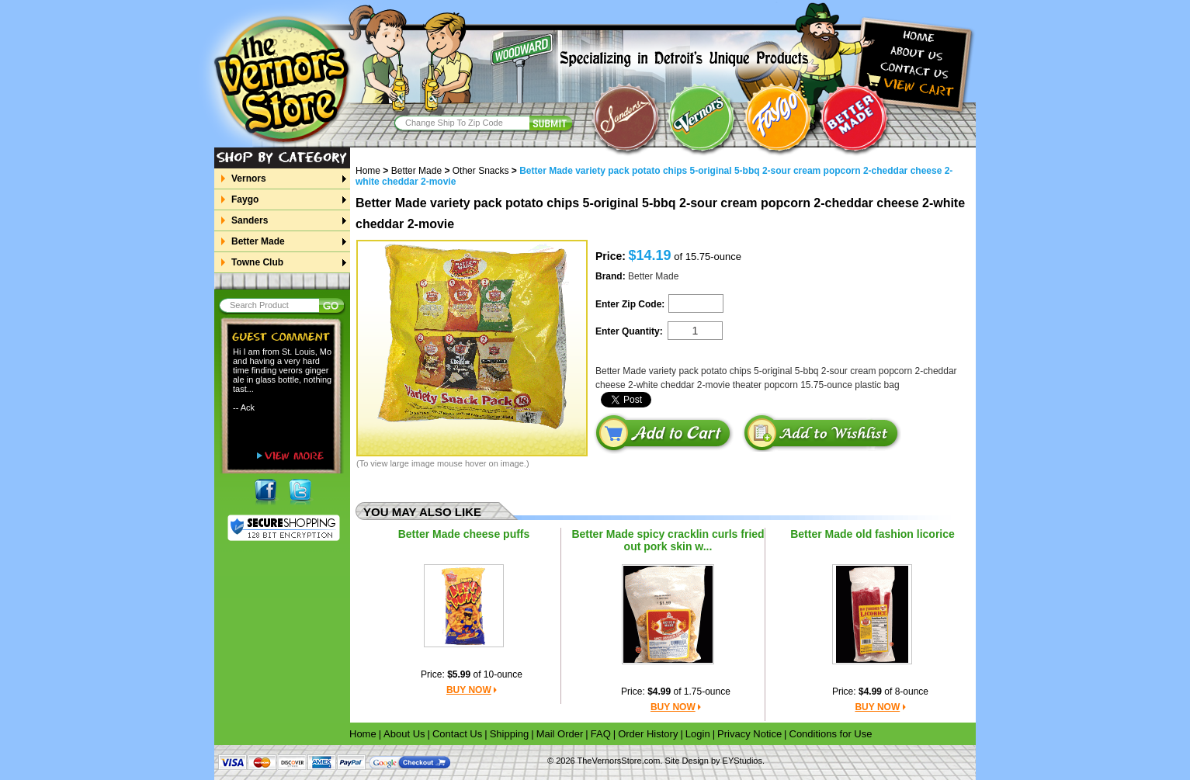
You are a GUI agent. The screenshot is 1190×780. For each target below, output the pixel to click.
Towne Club (257, 262)
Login (697, 734)
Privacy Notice (749, 734)
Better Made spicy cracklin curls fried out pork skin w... (667, 540)
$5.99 (458, 674)
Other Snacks (481, 170)
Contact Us (457, 734)
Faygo (244, 199)
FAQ (601, 734)
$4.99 (659, 691)
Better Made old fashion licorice (872, 534)
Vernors (248, 178)
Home (373, 170)
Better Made (258, 241)
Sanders (249, 220)
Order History (648, 734)
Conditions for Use (831, 734)
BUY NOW (468, 690)
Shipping (509, 734)
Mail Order (560, 734)
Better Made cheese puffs (464, 534)
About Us (404, 734)
